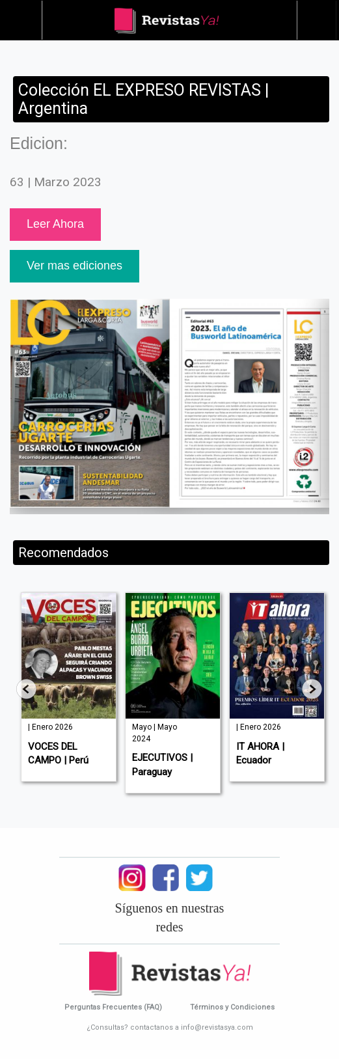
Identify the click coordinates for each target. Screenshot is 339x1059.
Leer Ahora (55, 224)
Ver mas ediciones (74, 265)
